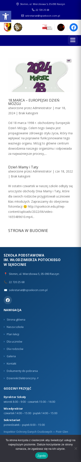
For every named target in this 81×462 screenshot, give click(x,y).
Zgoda (41, 455)
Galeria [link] (11, 356)
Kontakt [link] (11, 363)
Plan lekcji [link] (13, 334)
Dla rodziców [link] (15, 349)
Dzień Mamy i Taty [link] (23, 167)
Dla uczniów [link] (14, 341)
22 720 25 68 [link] (40, 9)
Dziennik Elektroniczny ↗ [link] (23, 378)
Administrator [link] (42, 108)
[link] (5, 16)
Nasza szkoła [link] (15, 327)
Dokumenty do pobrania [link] (22, 371)
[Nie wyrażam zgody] (75, 448)
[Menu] (73, 40)
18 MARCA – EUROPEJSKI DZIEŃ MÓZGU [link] (33, 102)
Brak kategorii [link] (28, 113)
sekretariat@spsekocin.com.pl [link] (40, 15)
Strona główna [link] (16, 319)
